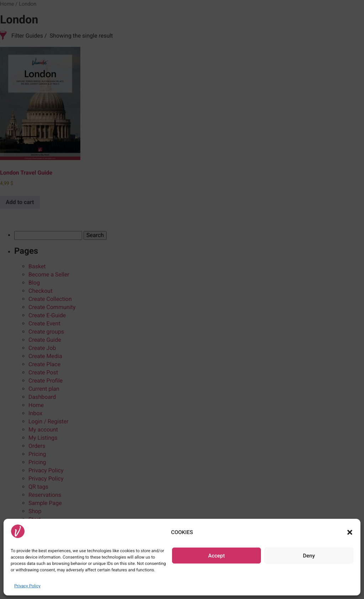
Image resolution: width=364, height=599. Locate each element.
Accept (216, 556)
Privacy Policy (27, 585)
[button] (349, 532)
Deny (309, 556)
